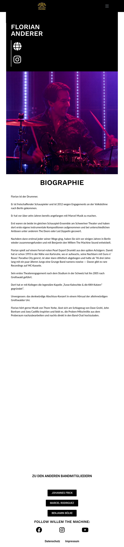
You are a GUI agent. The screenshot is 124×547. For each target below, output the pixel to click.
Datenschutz (52, 541)
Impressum (72, 541)
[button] (107, 6)
